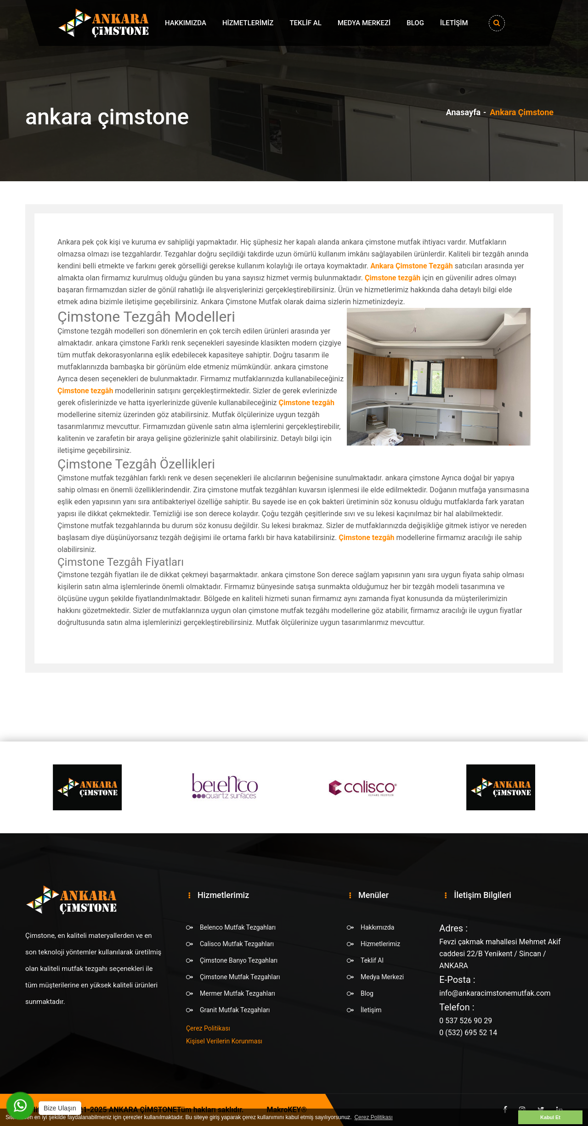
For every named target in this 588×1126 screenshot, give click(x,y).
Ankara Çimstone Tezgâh (411, 266)
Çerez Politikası (208, 1028)
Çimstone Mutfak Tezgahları (240, 977)
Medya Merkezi (364, 23)
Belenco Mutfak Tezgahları (238, 927)
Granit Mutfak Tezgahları (235, 1010)
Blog (415, 23)
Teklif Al (305, 23)
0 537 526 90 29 (465, 1020)
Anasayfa (463, 112)
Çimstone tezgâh (392, 277)
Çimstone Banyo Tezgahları (238, 960)
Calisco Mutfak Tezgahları (237, 944)
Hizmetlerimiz (248, 23)
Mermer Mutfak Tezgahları (237, 993)
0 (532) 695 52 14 (468, 1032)
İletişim (454, 23)
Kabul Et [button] (550, 1117)
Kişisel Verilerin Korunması (224, 1041)
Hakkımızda (185, 23)
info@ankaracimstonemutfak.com (494, 993)
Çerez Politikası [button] (373, 1117)
